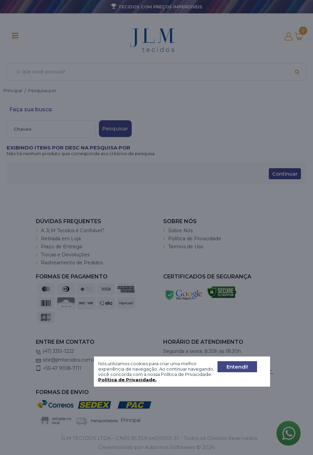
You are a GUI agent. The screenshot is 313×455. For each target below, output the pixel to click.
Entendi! (237, 367)
